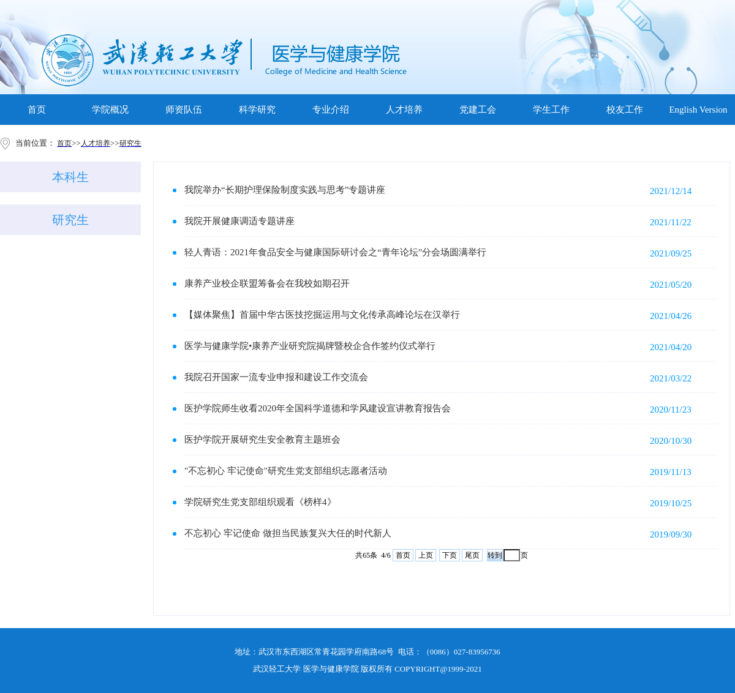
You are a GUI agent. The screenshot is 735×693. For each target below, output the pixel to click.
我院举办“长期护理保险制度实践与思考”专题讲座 (284, 190)
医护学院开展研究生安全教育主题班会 (262, 439)
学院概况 (110, 109)
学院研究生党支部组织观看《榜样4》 (260, 502)
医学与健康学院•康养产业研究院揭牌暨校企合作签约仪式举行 (309, 346)
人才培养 (404, 109)
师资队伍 (183, 109)
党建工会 (477, 109)
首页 (37, 109)
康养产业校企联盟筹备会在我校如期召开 (267, 283)
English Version (698, 109)
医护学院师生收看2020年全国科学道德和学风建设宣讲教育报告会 (317, 408)
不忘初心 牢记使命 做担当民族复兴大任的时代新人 (287, 533)
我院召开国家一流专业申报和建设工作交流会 (276, 377)
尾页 (472, 555)
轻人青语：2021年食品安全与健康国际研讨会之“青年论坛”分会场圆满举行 (335, 252)
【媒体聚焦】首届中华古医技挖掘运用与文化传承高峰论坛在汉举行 (322, 315)
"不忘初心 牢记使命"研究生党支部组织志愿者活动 (285, 471)
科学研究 (257, 109)
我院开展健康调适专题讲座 (239, 221)
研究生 (70, 220)
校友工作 (624, 109)
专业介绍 (330, 109)
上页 (425, 555)
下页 (449, 555)
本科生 (70, 177)
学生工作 (551, 109)
